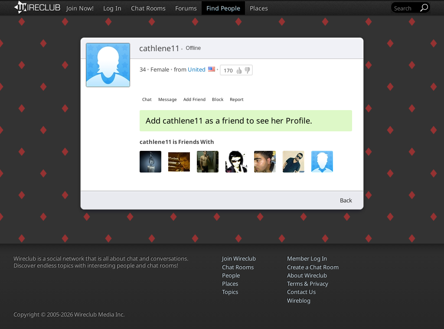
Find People (223, 8)
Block (217, 99)
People (231, 275)
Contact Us (301, 291)
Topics (230, 291)
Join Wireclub (239, 258)
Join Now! (80, 8)
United (197, 69)
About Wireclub (307, 275)
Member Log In (307, 258)
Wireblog (298, 300)
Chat (147, 99)
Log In (112, 8)
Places (259, 8)
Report (237, 99)
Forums (186, 8)
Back (346, 200)
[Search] (405, 8)
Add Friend (194, 99)
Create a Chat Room (313, 267)
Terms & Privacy (307, 283)
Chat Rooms (148, 8)
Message (167, 99)
